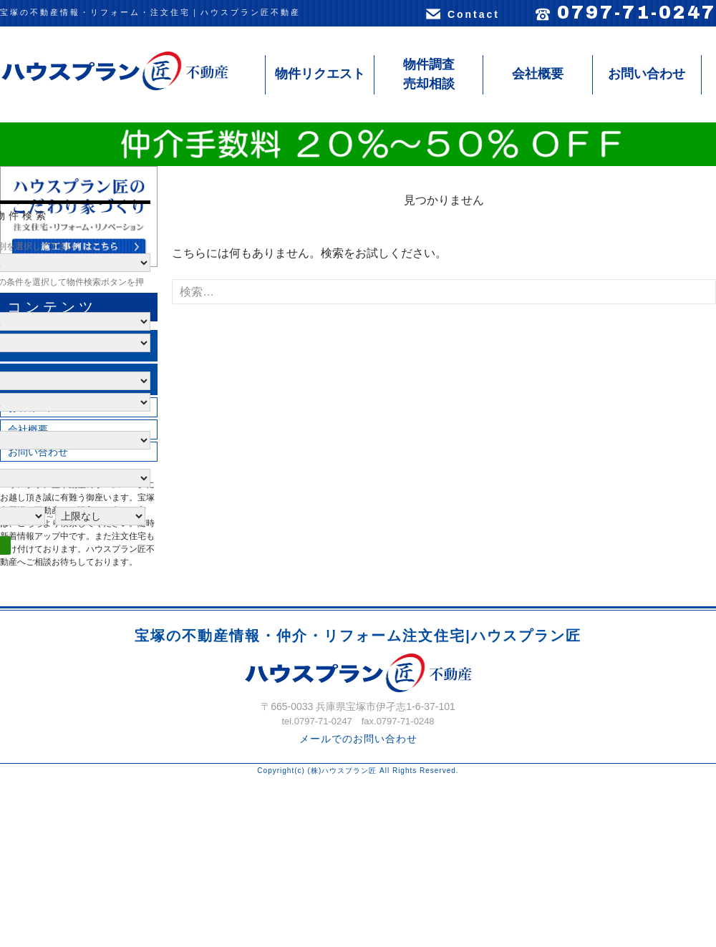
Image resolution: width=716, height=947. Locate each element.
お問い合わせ (646, 74)
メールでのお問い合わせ (358, 738)
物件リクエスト (320, 74)
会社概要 (537, 74)
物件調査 (428, 75)
